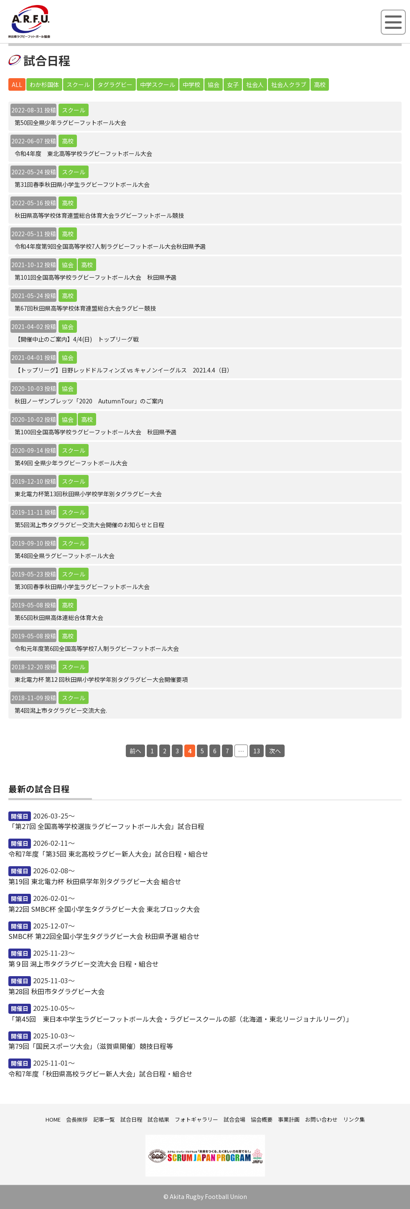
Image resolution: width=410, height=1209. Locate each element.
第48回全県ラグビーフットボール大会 (65, 555)
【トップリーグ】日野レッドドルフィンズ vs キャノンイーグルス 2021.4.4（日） (124, 370)
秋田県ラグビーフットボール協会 (48, 36)
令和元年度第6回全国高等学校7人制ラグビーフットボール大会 (97, 648)
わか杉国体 (44, 84)
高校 (320, 84)
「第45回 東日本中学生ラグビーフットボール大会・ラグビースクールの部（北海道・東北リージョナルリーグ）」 (180, 1019)
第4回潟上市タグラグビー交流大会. (61, 710)
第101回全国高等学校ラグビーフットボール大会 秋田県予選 (95, 277)
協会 (213, 84)
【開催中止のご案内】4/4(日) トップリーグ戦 (77, 339)
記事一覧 (104, 1119)
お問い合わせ (321, 1119)
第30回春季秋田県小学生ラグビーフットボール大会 (82, 586)
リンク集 (354, 1119)
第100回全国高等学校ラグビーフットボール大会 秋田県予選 (95, 432)
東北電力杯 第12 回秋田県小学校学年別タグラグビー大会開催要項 (101, 679)
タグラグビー (114, 84)
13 (256, 751)
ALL (17, 84)
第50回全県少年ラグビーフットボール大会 (70, 122)
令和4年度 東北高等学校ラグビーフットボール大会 (83, 153)
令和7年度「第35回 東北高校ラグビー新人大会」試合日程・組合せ (108, 854)
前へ (135, 751)
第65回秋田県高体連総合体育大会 (59, 617)
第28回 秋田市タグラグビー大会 (56, 991)
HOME (53, 1119)
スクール (78, 84)
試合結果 (158, 1119)
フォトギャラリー (196, 1119)
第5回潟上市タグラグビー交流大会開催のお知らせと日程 (89, 524)
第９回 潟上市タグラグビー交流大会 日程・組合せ (83, 964)
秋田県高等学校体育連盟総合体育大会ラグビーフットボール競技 (99, 215)
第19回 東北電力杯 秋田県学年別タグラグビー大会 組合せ (94, 881)
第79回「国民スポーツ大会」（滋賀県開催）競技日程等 (90, 1046)
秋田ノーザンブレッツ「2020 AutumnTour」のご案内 (89, 401)
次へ (275, 751)
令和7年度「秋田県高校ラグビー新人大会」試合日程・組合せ (100, 1074)
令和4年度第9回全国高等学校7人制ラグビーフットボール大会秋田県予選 (110, 246)
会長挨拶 (77, 1119)
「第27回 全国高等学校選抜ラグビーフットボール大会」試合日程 (106, 826)
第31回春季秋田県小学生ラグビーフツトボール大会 (82, 184)
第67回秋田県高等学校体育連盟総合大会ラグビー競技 (85, 308)
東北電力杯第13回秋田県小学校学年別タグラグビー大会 (88, 494)
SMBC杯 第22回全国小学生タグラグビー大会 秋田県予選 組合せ (104, 936)
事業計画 (289, 1119)
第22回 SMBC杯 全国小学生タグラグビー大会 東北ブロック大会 (104, 909)
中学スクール (157, 84)
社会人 (255, 84)
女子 (233, 84)
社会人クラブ (288, 84)
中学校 (191, 84)
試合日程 (131, 1119)
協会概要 (261, 1119)
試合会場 (234, 1119)
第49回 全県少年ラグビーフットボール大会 (71, 463)
